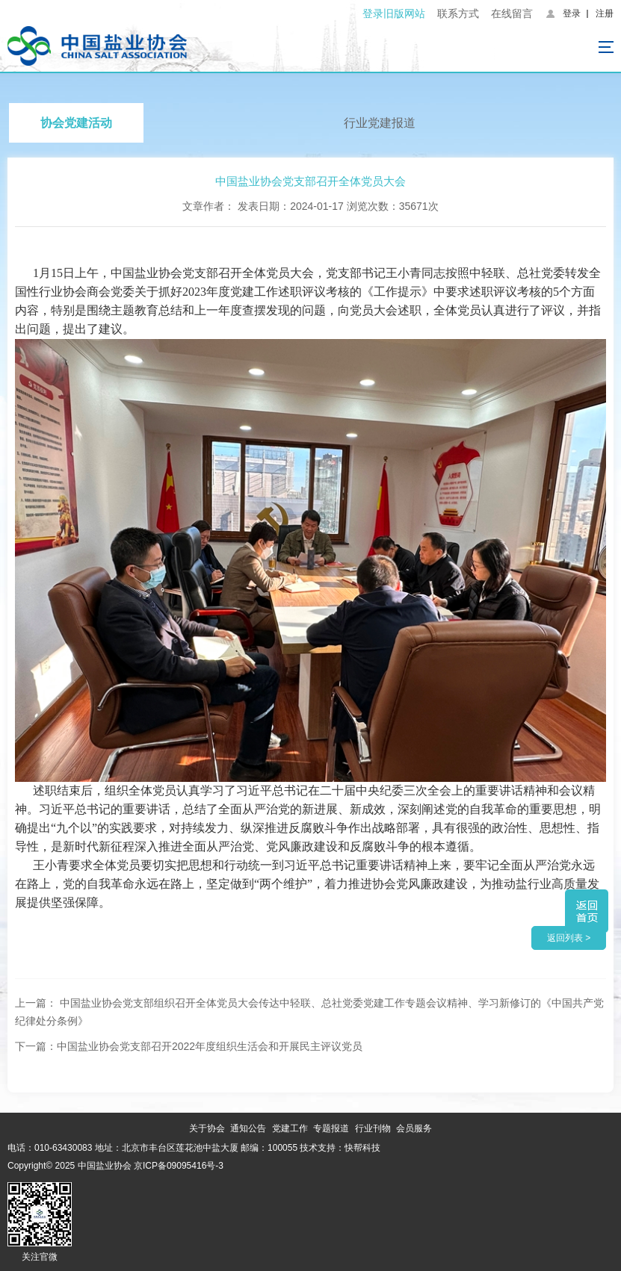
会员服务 (414, 1128)
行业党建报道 (379, 122)
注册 (605, 13)
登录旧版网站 (393, 13)
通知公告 (248, 1128)
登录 (572, 13)
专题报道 (331, 1128)
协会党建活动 (76, 122)
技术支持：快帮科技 (338, 1148)
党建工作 (290, 1128)
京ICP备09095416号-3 (178, 1165)
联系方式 (458, 13)
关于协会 (207, 1128)
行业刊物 (373, 1128)
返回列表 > (568, 938)
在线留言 (512, 13)
